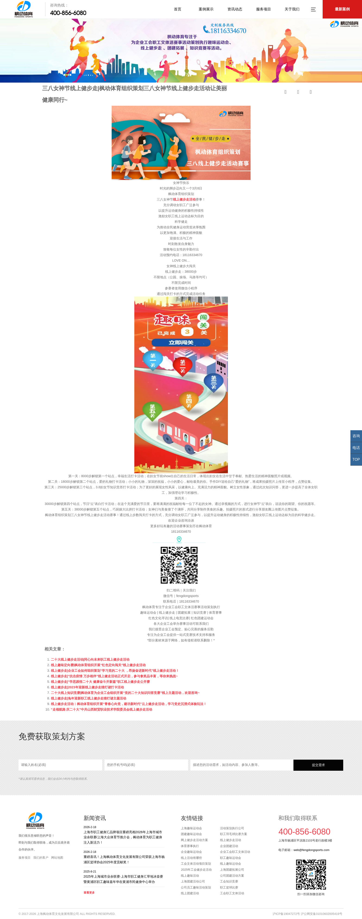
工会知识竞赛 (229, 881)
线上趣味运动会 (230, 863)
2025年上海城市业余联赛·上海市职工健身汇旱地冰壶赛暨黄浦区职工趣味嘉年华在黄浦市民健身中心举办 (124, 876)
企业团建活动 (229, 846)
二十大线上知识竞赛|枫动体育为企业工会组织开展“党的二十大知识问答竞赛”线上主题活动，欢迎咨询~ (125, 693)
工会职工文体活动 (232, 893)
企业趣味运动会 (191, 852)
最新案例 (342, 9)
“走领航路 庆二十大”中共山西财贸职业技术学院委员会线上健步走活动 (101, 709)
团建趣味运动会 (191, 834)
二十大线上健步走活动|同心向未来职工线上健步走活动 (90, 659)
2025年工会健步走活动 (196, 869)
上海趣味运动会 (191, 828)
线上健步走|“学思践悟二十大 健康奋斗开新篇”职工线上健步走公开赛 (100, 682)
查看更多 (89, 892)
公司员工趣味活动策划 (196, 887)
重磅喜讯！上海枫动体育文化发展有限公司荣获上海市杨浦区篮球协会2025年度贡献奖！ (124, 857)
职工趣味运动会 (230, 858)
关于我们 (292, 9)
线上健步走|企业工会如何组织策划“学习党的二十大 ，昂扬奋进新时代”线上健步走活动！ (115, 670)
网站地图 (57, 857)
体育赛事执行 (190, 846)
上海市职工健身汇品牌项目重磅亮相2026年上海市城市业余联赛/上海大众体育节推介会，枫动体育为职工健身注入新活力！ (124, 834)
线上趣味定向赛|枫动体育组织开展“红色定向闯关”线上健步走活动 (98, 665)
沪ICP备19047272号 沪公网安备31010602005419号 (307, 914)
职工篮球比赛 (229, 887)
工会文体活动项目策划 (196, 863)
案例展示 (206, 9)
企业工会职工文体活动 (235, 852)
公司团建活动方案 (232, 875)
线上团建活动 (190, 893)
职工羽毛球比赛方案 (233, 834)
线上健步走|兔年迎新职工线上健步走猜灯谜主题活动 (88, 698)
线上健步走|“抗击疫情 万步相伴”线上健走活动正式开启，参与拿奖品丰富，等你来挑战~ (114, 676)
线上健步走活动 (230, 840)
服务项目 (263, 9)
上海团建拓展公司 (232, 869)
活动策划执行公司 (232, 828)
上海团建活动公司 (193, 881)
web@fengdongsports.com (311, 850)
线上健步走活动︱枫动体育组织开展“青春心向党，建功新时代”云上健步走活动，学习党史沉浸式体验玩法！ (129, 704)
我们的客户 (40, 857)
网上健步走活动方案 (194, 840)
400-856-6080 (68, 12)
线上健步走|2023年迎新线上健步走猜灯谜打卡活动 (87, 687)
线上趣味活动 (190, 875)
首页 (177, 9)
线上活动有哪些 (191, 858)
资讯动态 (234, 9)
